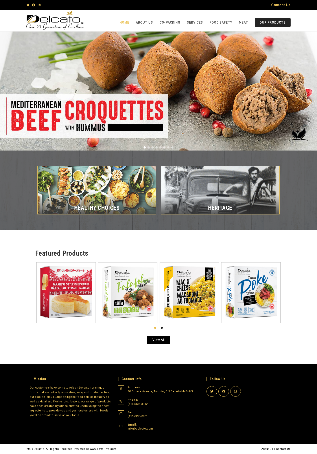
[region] (158, 91)
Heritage (220, 208)
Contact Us (281, 5)
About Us (267, 448)
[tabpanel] (158, 293)
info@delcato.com (140, 428)
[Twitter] (28, 5)
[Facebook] (34, 5)
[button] (4, 91)
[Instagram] (39, 5)
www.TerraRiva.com (103, 448)
